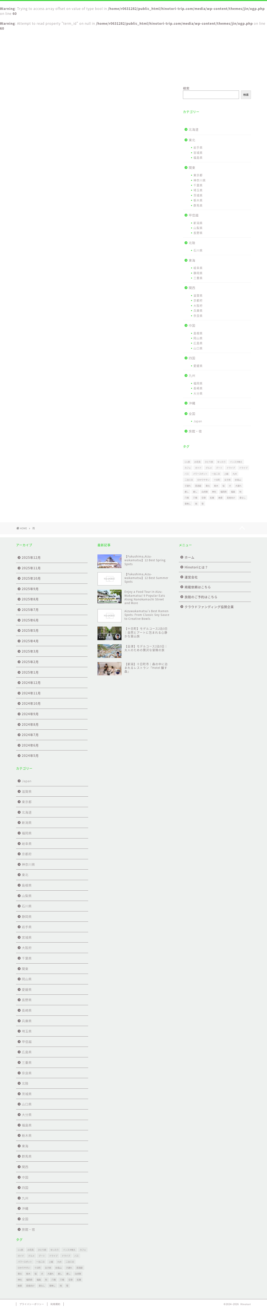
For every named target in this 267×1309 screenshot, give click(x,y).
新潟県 (198, 223)
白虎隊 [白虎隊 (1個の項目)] (204, 491)
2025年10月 (31, 578)
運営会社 (115, 75)
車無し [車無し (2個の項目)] (188, 503)
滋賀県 (198, 295)
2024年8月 (30, 724)
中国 (192, 325)
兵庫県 (198, 310)
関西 (192, 287)
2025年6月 (30, 620)
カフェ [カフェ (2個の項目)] (188, 467)
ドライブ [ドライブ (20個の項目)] (243, 467)
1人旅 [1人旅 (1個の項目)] (187, 461)
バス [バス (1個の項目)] (187, 473)
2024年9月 (30, 713)
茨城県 (198, 195)
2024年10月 (31, 703)
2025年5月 (30, 630)
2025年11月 (31, 568)
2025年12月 (31, 557)
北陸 (192, 242)
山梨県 (198, 228)
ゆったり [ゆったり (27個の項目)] (221, 461)
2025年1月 (30, 672)
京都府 (198, 300)
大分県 (198, 393)
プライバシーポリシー (31, 1304)
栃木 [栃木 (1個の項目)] (216, 485)
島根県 (198, 333)
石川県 (198, 250)
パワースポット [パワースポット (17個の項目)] (200, 473)
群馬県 (198, 205)
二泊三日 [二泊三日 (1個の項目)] (189, 479)
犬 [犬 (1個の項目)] (230, 485)
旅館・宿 (195, 431)
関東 (192, 167)
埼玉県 (198, 190)
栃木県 (198, 200)
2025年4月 (30, 641)
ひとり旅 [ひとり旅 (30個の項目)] (209, 461)
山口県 (198, 348)
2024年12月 (31, 682)
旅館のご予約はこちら (192, 75)
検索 (186, 88)
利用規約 (55, 1304)
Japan (197, 421)
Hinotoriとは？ (75, 75)
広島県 (198, 343)
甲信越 (194, 215)
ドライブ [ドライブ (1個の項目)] (231, 467)
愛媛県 (198, 366)
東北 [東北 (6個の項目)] (208, 485)
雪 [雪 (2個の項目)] (202, 503)
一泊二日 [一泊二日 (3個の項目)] (216, 473)
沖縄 (192, 403)
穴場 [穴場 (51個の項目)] (195, 497)
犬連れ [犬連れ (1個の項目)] (238, 485)
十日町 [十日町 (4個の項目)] (217, 479)
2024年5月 (30, 755)
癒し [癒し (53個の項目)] (187, 491)
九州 (192, 375)
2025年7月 (30, 609)
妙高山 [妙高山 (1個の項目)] (238, 479)
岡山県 (198, 338)
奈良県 (198, 315)
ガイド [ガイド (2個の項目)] (198, 467)
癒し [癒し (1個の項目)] (195, 491)
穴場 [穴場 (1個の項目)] (187, 497)
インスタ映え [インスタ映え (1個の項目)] (236, 461)
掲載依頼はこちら (154, 75)
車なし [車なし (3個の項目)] (242, 497)
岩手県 (198, 147)
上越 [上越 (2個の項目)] (226, 473)
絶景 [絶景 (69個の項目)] (220, 497)
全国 (192, 413)
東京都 (198, 175)
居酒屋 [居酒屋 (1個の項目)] (198, 485)
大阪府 (198, 305)
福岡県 (198, 383)
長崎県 (198, 388)
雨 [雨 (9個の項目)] (196, 503)
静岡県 (198, 273)
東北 (192, 139)
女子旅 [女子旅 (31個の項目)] (227, 479)
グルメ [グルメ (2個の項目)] (209, 467)
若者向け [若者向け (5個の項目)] (231, 497)
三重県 (198, 278)
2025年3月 (30, 651)
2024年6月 (30, 745)
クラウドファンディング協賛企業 (231, 77)
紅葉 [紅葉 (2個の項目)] (212, 497)
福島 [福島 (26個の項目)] (233, 491)
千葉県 (198, 185)
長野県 (198, 233)
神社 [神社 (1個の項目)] (214, 491)
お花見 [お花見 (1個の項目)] (197, 461)
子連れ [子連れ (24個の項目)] (188, 485)
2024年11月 (31, 693)
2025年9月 (30, 588)
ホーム (36, 75)
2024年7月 (30, 734)
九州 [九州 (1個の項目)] (235, 473)
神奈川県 (199, 180)
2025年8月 (30, 599)
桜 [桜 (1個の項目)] (223, 485)
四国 (192, 358)
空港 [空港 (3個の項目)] (203, 497)
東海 (192, 260)
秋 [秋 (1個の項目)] (240, 491)
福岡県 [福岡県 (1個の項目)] (223, 491)
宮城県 (198, 152)
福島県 (198, 157)
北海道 (194, 129)
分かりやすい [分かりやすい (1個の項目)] (203, 479)
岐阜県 (198, 268)
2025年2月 (30, 661)
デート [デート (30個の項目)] (219, 467)
